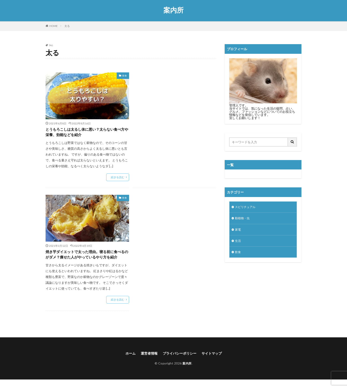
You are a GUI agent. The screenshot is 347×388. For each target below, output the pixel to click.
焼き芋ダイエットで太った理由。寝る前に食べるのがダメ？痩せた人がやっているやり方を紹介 (86, 258)
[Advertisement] (174, 108)
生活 (238, 242)
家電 (238, 230)
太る (67, 26)
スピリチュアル (246, 207)
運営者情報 (148, 361)
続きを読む (117, 178)
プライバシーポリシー (180, 361)
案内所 (173, 10)
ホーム (128, 361)
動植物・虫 (243, 219)
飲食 (124, 75)
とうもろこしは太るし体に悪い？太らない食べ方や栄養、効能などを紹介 (86, 132)
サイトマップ (213, 361)
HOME (53, 26)
